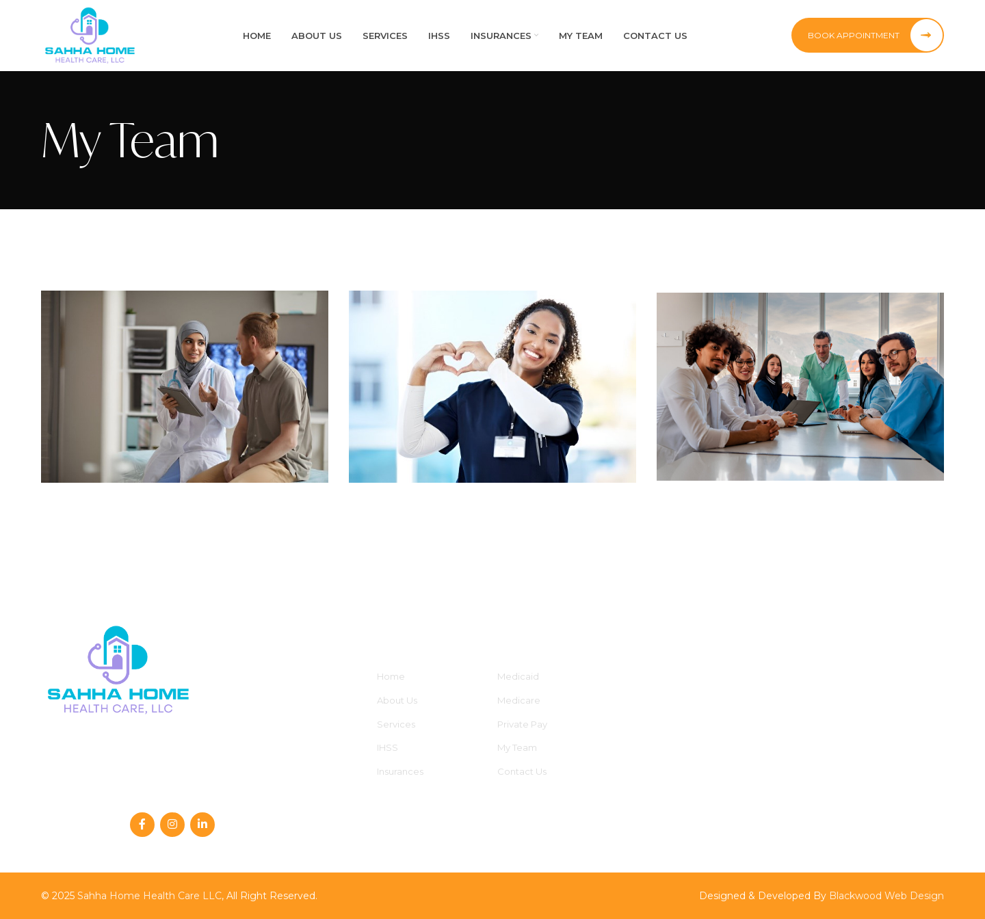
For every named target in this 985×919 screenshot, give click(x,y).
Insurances (400, 771)
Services (396, 724)
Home (391, 676)
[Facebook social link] (142, 824)
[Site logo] (90, 35)
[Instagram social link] (172, 824)
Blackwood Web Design (886, 896)
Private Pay (522, 724)
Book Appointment (875, 36)
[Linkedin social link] (202, 824)
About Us (397, 700)
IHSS (387, 747)
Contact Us (522, 771)
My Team (517, 747)
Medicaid (518, 676)
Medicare (518, 700)
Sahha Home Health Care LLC (149, 896)
